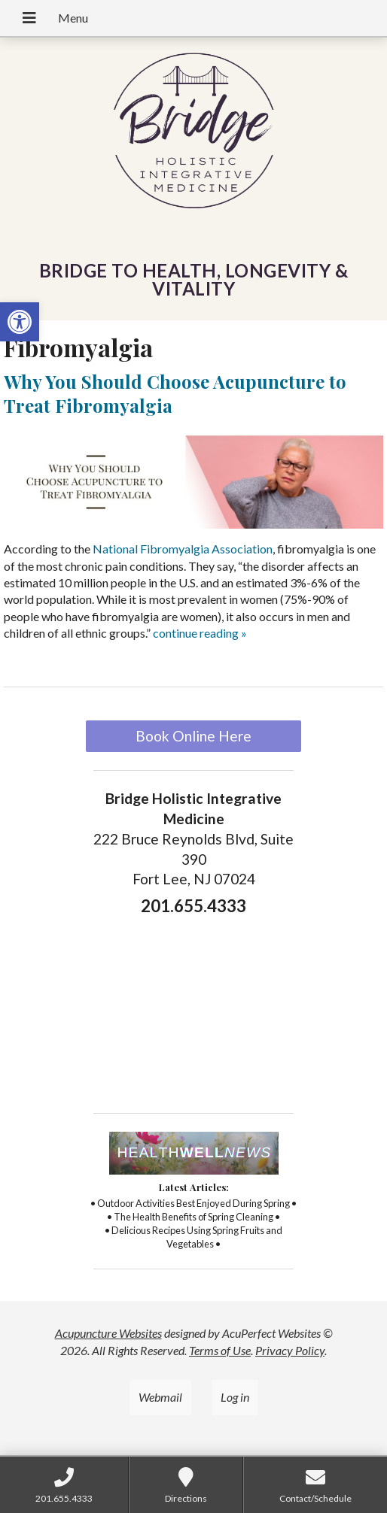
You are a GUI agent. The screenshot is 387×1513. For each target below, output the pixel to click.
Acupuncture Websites (108, 1333)
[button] (19, 321)
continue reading (200, 633)
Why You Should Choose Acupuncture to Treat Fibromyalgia (175, 393)
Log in (235, 1397)
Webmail (160, 1397)
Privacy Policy (290, 1350)
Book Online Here (193, 735)
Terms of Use (220, 1350)
